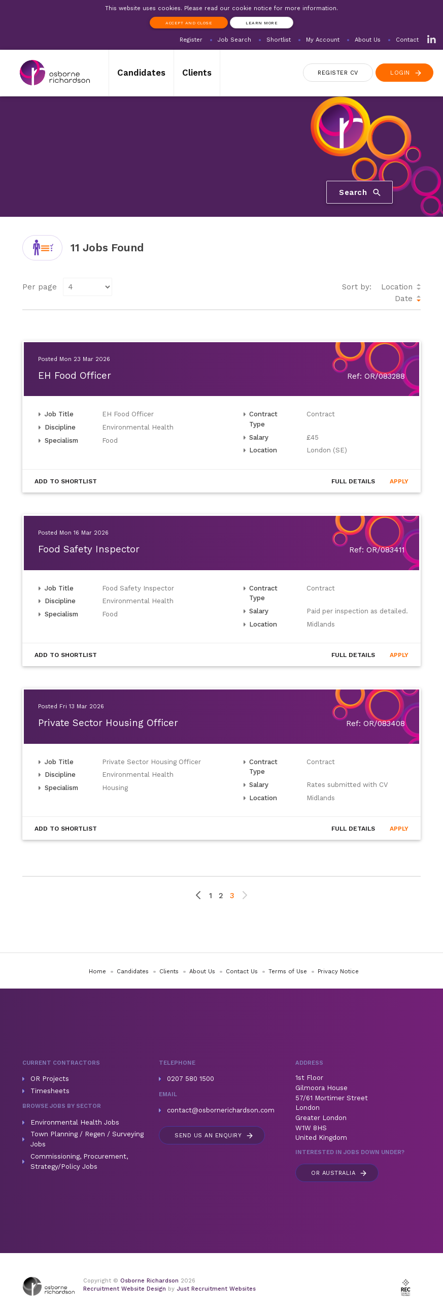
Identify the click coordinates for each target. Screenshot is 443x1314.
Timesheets (50, 1091)
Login (406, 73)
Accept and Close (188, 22)
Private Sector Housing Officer (108, 723)
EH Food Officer (74, 375)
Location (397, 286)
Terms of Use (287, 971)
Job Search (234, 40)
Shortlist (278, 40)
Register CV (338, 73)
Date (404, 298)
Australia (339, 1173)
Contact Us (242, 971)
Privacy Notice (338, 971)
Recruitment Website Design (124, 1289)
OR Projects (49, 1078)
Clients (197, 73)
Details (353, 481)
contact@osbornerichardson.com (221, 1110)
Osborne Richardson (149, 1280)
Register (191, 40)
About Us (368, 40)
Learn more (262, 22)
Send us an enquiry (214, 1135)
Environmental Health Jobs (74, 1122)
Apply (399, 481)
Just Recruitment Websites (216, 1289)
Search (360, 192)
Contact (407, 40)
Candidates (141, 73)
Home (97, 971)
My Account (322, 40)
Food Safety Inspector (89, 549)
